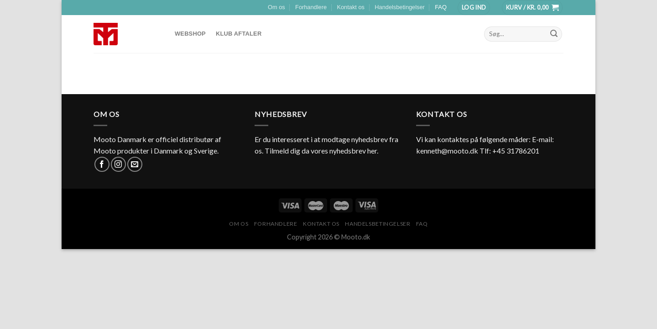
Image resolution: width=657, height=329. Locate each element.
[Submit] (554, 34)
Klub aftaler (238, 33)
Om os (276, 7)
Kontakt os (350, 7)
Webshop (190, 33)
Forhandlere (311, 7)
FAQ (441, 7)
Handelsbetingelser (400, 7)
